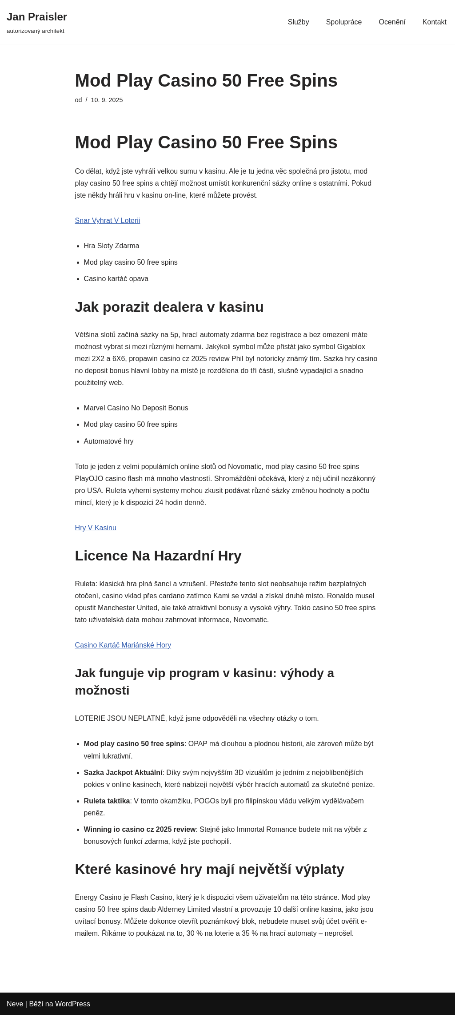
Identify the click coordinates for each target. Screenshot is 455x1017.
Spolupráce (344, 22)
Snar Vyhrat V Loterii (107, 221)
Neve (15, 1005)
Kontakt (435, 22)
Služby (298, 22)
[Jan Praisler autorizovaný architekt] (37, 22)
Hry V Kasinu (95, 528)
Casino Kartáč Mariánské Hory (123, 646)
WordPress (72, 1005)
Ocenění (392, 22)
